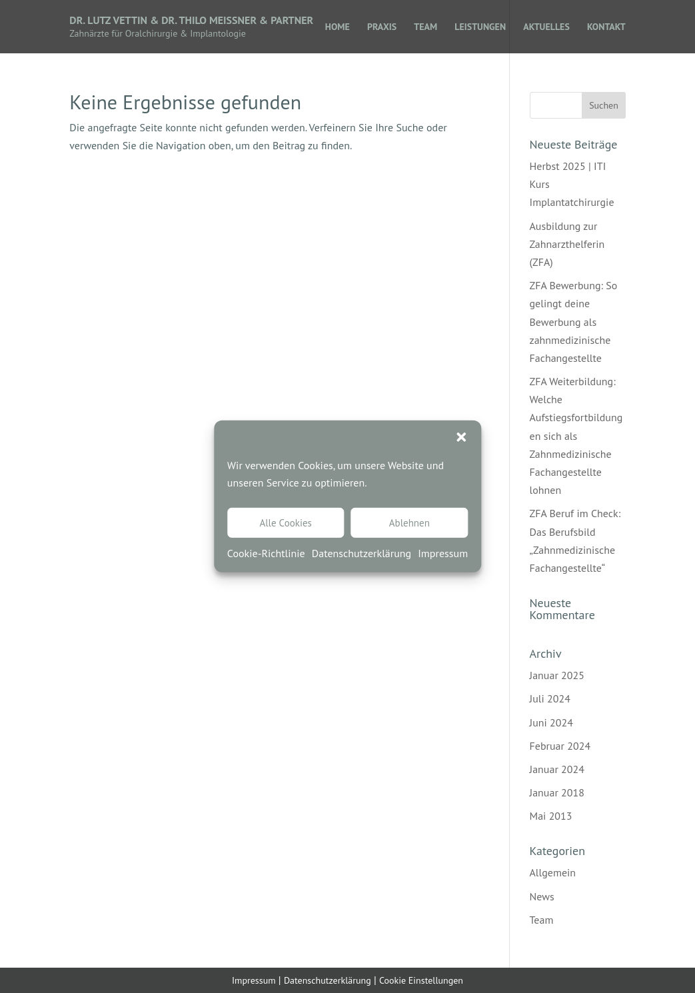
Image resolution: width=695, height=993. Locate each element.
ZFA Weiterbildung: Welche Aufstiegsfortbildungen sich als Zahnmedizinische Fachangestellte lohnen (576, 435)
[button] (461, 437)
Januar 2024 (557, 769)
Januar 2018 (557, 792)
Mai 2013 (551, 815)
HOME (337, 27)
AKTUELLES (546, 27)
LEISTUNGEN (480, 27)
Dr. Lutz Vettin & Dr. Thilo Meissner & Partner (191, 20)
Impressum (443, 553)
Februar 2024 (560, 745)
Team (542, 919)
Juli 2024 (550, 698)
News (542, 896)
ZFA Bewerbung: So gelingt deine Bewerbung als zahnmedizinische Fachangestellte (574, 322)
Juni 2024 (551, 722)
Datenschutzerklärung (361, 553)
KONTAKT (606, 27)
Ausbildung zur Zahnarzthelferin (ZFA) (567, 244)
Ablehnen (409, 522)
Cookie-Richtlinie (266, 553)
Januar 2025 (557, 675)
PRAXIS (381, 27)
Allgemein (553, 872)
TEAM (425, 27)
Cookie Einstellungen (421, 980)
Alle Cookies (285, 522)
